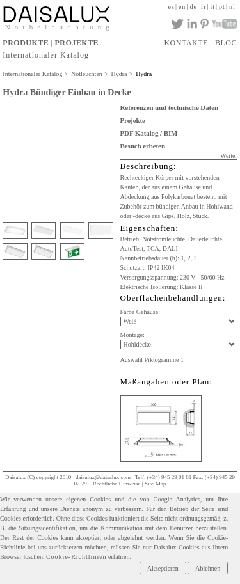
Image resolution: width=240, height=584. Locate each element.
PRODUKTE (26, 42)
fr (204, 6)
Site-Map (155, 483)
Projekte (132, 120)
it (213, 6)
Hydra (119, 73)
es (171, 6)
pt (222, 6)
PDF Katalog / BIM (149, 133)
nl (232, 6)
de (192, 6)
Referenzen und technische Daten (169, 107)
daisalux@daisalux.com (103, 477)
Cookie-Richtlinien (76, 556)
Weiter (228, 155)
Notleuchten (86, 73)
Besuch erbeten (142, 146)
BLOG (226, 42)
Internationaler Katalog (46, 55)
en (182, 6)
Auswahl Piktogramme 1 (152, 359)
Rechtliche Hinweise (117, 483)
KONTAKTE (185, 42)
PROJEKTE (76, 42)
